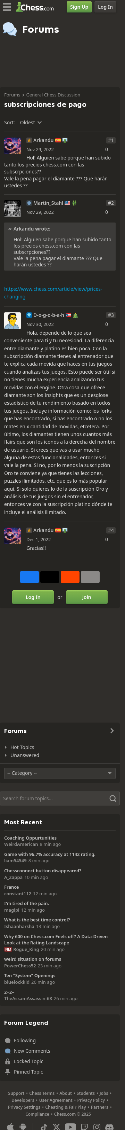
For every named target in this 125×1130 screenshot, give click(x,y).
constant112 (17, 893)
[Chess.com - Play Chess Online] (36, 7)
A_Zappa (13, 877)
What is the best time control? (37, 920)
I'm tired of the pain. (26, 903)
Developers (22, 1100)
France (11, 887)
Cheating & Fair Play (65, 1107)
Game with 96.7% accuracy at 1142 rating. (49, 854)
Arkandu (43, 140)
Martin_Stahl (48, 203)
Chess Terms (42, 1093)
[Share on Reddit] (70, 577)
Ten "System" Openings (30, 975)
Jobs (104, 1093)
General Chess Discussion (53, 95)
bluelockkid (17, 982)
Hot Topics (22, 747)
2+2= (9, 992)
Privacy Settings (24, 1107)
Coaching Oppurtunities (30, 838)
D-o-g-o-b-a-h (48, 315)
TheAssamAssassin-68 (28, 998)
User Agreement (56, 1100)
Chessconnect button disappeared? (42, 870)
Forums (12, 95)
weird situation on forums (32, 959)
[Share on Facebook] (29, 577)
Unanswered (24, 755)
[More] (90, 577)
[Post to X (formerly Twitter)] (49, 577)
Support (16, 1093)
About (65, 1093)
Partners (99, 1107)
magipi (11, 910)
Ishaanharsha (19, 926)
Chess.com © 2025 (72, 1114)
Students (86, 1093)
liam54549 (15, 860)
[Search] (60, 798)
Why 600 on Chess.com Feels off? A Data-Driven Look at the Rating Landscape (56, 939)
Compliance (37, 1114)
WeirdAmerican (21, 844)
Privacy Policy (91, 1100)
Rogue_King (26, 949)
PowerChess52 (20, 966)
